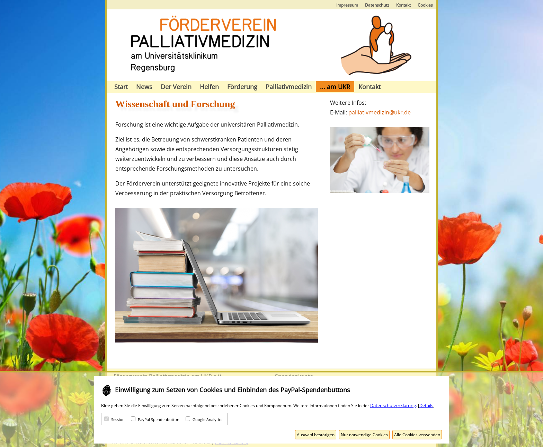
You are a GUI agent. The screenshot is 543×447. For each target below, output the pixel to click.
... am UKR (335, 87)
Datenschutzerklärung (393, 405)
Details (426, 405)
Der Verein (176, 87)
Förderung (242, 87)
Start (121, 87)
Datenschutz (377, 5)
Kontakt (403, 5)
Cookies (425, 5)
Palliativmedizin (289, 87)
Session (118, 419)
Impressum (347, 5)
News (144, 87)
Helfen (209, 87)
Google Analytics (207, 419)
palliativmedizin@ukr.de (379, 112)
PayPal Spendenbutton (158, 419)
